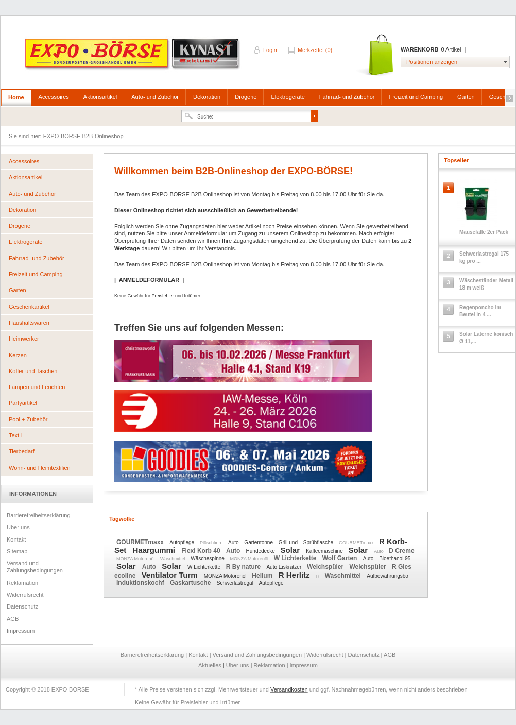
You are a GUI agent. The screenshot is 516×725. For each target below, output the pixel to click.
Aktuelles (210, 665)
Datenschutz (22, 606)
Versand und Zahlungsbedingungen (35, 567)
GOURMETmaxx (140, 542)
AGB (13, 619)
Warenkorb (375, 55)
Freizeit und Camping (416, 97)
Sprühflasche (319, 542)
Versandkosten (289, 689)
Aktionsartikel (100, 97)
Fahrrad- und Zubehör (347, 97)
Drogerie (245, 97)
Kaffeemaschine (325, 551)
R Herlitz (295, 574)
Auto (234, 542)
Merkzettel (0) (315, 50)
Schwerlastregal (236, 583)
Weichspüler (326, 566)
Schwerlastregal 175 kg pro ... (484, 257)
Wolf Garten (340, 558)
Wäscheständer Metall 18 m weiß (486, 284)
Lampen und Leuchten (37, 387)
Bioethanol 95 (394, 558)
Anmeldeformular (205, 233)
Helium (263, 575)
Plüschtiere (212, 542)
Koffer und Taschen (33, 371)
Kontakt (16, 539)
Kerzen (18, 355)
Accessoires (54, 97)
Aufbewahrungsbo (387, 576)
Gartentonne (259, 542)
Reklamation (22, 583)
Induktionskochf (141, 582)
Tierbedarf (22, 451)
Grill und (289, 542)
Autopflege (182, 542)
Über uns (18, 527)
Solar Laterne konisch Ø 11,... (486, 337)
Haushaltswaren (29, 322)
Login (270, 50)
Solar (291, 550)
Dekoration (206, 97)
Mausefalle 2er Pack (483, 232)
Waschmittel (173, 558)
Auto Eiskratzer (284, 567)
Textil (15, 435)
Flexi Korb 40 (201, 550)
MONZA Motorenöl (136, 558)
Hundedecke (261, 551)
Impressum (21, 631)
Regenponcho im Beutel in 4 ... (480, 311)
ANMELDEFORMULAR (149, 280)
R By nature (244, 566)
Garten (466, 97)
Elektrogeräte (287, 97)
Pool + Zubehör (28, 419)
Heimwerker (24, 338)
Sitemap (17, 551)
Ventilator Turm (171, 574)
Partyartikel (23, 403)
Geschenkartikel (29, 307)
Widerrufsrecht (25, 595)
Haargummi (155, 550)
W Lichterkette (296, 558)
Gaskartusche (191, 582)
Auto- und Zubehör (155, 97)
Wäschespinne (208, 558)
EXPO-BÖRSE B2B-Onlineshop (133, 57)
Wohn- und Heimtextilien (40, 468)
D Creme (401, 550)
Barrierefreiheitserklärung (39, 515)
